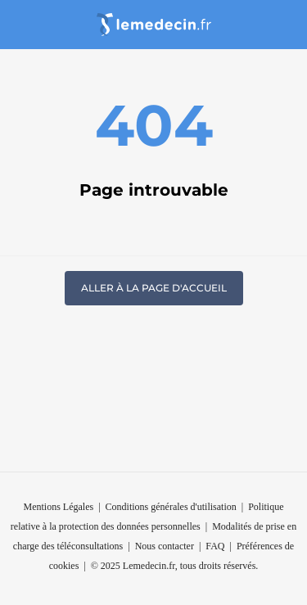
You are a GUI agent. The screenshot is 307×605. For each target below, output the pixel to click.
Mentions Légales (59, 506)
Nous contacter (164, 546)
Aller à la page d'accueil (154, 288)
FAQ (214, 546)
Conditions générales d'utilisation (171, 506)
